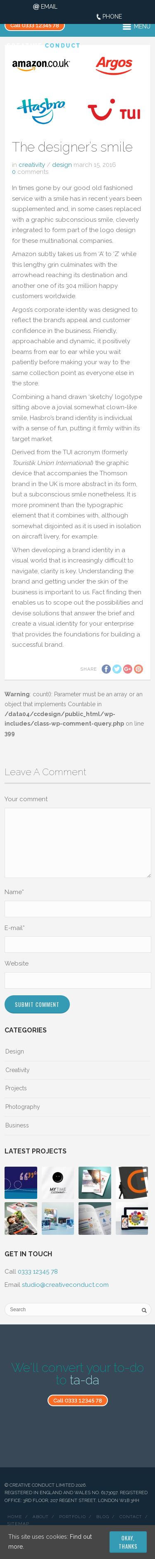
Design (62, 164)
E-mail (15, 928)
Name (14, 892)
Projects (16, 1088)
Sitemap (18, 1523)
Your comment (26, 799)
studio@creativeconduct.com (65, 1284)
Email (49, 6)
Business (17, 1125)
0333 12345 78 (38, 1271)
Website (17, 963)
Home (14, 1516)
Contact (130, 1516)
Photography (22, 1106)
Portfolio (72, 1516)
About (41, 1516)
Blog (102, 1516)
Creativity (32, 164)
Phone (112, 16)
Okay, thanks (128, 1542)
